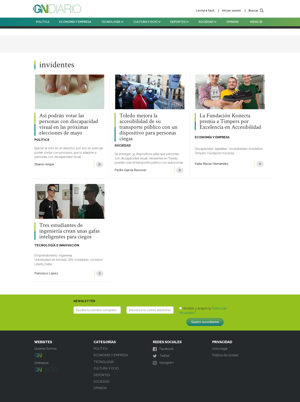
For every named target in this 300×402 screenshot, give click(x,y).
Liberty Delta (43, 264)
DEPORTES (179, 22)
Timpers (200, 153)
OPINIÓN (232, 22)
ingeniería (65, 255)
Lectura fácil (205, 10)
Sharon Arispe (44, 164)
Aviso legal (219, 348)
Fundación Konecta (220, 153)
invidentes (256, 149)
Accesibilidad (238, 149)
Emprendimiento (46, 255)
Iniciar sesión (231, 10)
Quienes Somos (45, 348)
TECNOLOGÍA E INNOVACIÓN (56, 245)
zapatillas (221, 149)
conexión (96, 260)
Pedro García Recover (130, 170)
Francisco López (46, 273)
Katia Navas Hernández (211, 164)
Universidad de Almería (50, 260)
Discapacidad (204, 149)
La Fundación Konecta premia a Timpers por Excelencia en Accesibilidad (230, 121)
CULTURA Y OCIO (147, 22)
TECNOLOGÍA (112, 22)
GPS (70, 260)
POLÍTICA (42, 22)
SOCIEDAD (207, 22)
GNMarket (41, 363)
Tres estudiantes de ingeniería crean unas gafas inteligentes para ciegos (69, 231)
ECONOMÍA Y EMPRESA (75, 22)
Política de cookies (225, 355)
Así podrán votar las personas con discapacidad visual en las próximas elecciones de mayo (68, 124)
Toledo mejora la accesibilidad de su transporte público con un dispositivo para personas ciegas (148, 127)
